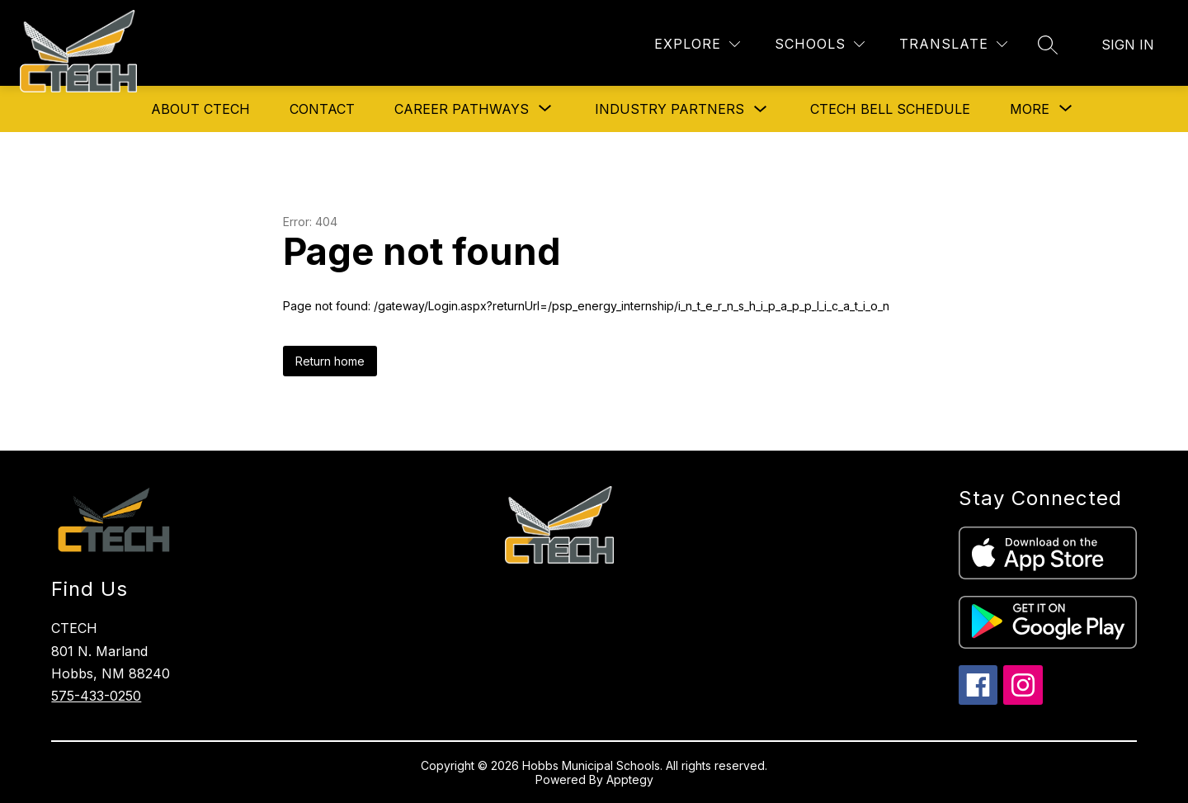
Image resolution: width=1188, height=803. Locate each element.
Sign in (1127, 44)
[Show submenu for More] (1029, 109)
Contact (322, 109)
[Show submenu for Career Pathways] (461, 109)
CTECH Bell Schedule (890, 109)
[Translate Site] (953, 44)
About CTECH (200, 109)
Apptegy (629, 779)
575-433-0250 (96, 695)
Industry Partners (669, 109)
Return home (330, 361)
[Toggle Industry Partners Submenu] (761, 109)
